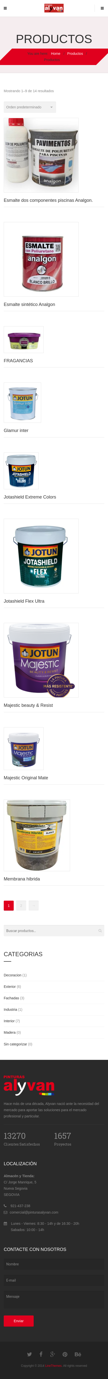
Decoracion (12, 975)
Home (55, 54)
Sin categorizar (15, 1044)
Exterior (10, 987)
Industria (10, 1010)
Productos (75, 54)
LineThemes (53, 1366)
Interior (9, 1021)
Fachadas (11, 998)
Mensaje (54, 1299)
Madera (9, 1032)
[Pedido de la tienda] (30, 107)
